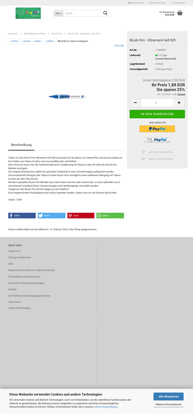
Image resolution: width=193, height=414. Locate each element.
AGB (10, 263)
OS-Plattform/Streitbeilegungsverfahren (29, 295)
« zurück (26, 41)
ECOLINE (119, 45)
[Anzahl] (157, 103)
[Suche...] (58, 13)
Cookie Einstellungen (19, 308)
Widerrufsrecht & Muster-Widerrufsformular (31, 270)
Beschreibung (21, 145)
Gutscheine (14, 302)
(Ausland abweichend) (165, 59)
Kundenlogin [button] (157, 3)
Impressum (14, 251)
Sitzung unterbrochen (19, 257)
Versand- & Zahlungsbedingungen (26, 283)
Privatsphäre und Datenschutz (24, 276)
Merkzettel (178, 3)
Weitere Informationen (169, 404)
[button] (136, 3)
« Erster (14, 41)
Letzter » (50, 41)
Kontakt (12, 289)
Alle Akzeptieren (169, 396)
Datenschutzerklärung (105, 406)
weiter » (38, 41)
